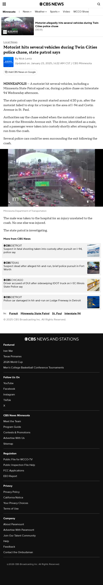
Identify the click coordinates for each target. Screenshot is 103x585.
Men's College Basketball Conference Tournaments (33, 367)
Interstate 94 (72, 313)
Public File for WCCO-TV (18, 459)
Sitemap (8, 443)
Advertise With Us (14, 438)
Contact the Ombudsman (18, 552)
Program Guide (12, 427)
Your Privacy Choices (15, 503)
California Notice (13, 497)
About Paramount (13, 524)
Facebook (9, 388)
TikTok (7, 400)
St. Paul (57, 313)
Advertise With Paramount (18, 530)
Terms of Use (11, 508)
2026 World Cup (13, 362)
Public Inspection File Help (19, 465)
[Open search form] (98, 4)
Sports (55, 11)
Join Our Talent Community (19, 535)
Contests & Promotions (16, 432)
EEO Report (10, 476)
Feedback (9, 546)
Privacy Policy (11, 492)
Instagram (9, 394)
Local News (10, 42)
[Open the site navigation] (19, 4)
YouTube (8, 383)
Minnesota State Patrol (35, 313)
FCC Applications (13, 470)
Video (66, 11)
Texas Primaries (12, 356)
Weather (41, 11)
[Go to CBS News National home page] (51, 4)
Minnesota (9, 11)
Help (6, 541)
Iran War (8, 351)
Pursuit (13, 313)
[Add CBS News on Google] (20, 72)
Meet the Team (12, 421)
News (27, 11)
